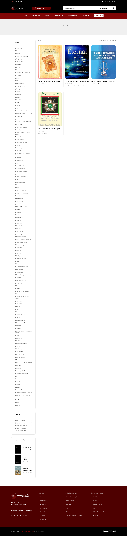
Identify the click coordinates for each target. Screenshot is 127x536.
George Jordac (95, 86)
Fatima (18, 91)
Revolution (19, 303)
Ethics (18, 81)
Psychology (19, 283)
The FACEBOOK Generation (24, 362)
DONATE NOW (109, 531)
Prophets (18, 277)
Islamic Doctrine (20, 168)
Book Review (19, 64)
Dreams (18, 75)
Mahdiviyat (19, 204)
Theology (18, 368)
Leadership (19, 201)
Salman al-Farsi (20, 314)
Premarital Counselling (22, 266)
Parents (18, 250)
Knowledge (19, 198)
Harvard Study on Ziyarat (23, 111)
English (18, 78)
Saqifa (18, 317)
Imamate (18, 145)
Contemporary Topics (22, 70)
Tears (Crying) (20, 354)
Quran (18, 286)
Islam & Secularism (21, 166)
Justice (18, 185)
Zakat (17, 402)
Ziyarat (18, 405)
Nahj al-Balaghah (21, 245)
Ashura (18, 51)
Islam (17, 163)
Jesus (18, 179)
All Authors (43, 500)
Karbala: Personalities (22, 193)
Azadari (18, 53)
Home (60, 26)
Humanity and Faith (21, 127)
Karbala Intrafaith (21, 190)
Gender (18, 97)
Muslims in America (21, 242)
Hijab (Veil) (19, 116)
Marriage (18, 212)
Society (18, 341)
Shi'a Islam (19, 328)
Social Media (19, 338)
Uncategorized (20, 371)
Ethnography (19, 83)
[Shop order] (101, 41)
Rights (18, 306)
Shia (17, 335)
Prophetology (20, 272)
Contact (42, 515)
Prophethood (20, 269)
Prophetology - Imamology (23, 275)
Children (18, 67)
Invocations (19, 160)
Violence (18, 381)
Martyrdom (19, 217)
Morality (18, 228)
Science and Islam (21, 323)
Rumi (17, 312)
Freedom (18, 94)
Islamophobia (20, 174)
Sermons (18, 325)
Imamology (19, 148)
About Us (43, 504)
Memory (18, 220)
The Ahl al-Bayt (20, 357)
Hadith (18, 105)
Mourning (19, 234)
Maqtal (18, 209)
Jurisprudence (20, 182)
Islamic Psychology (21, 171)
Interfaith (19, 150)
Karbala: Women (20, 196)
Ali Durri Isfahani (42, 86)
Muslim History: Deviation (23, 239)
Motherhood (19, 231)
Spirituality (19, 346)
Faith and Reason (21, 86)
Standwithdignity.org (28, 531)
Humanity (19, 124)
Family (18, 89)
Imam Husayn (20, 139)
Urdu (17, 379)
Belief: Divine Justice (22, 56)
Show (111, 40)
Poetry (18, 256)
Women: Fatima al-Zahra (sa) (24, 392)
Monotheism (19, 226)
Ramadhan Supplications (23, 291)
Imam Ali (18, 137)
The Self (18, 365)
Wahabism (19, 384)
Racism (18, 288)
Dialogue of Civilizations (23, 72)
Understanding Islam (22, 373)
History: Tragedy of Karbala (23, 121)
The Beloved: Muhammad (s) (24, 360)
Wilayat (18, 387)
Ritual (18, 309)
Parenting (19, 247)
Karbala (18, 187)
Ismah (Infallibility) (21, 176)
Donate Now (43, 519)
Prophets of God (21, 280)
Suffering (19, 349)
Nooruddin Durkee (42, 133)
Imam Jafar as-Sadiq (22, 142)
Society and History (21, 343)
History (18, 119)
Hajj (17, 108)
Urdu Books (43, 508)
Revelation (19, 301)
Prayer (18, 264)
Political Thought (21, 258)
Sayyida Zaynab (20, 320)
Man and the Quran (21, 206)
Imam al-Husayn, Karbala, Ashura (27, 472)
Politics (18, 261)
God (17, 102)
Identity (18, 130)
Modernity (19, 223)
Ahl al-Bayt (19, 48)
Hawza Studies (20, 113)
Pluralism (18, 253)
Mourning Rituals (21, 236)
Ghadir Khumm (20, 100)
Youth (18, 399)
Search (113, 8)
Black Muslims (20, 61)
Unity (17, 376)
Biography (19, 59)
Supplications (20, 351)
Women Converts (21, 390)
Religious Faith (20, 294)
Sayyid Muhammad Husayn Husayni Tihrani (75, 85)
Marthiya (18, 215)
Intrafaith (18, 157)
